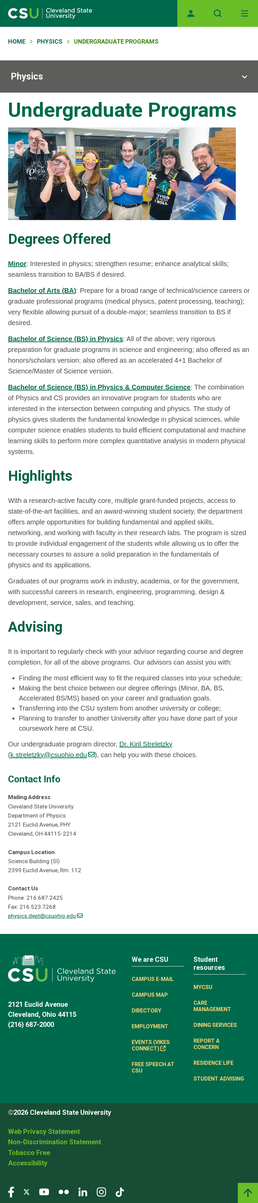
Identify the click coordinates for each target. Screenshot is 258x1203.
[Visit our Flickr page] (63, 1191)
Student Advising (219, 1079)
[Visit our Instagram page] (101, 1191)
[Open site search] (217, 13)
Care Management (212, 1006)
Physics (49, 41)
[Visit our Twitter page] (27, 1191)
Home (17, 41)
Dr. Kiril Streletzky (145, 744)
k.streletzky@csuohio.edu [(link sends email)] (52, 755)
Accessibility (27, 1163)
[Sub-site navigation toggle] (129, 76)
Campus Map (150, 995)
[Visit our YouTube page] (44, 1191)
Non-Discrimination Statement (54, 1142)
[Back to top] (248, 1193)
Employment (150, 1026)
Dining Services (215, 1025)
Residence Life (213, 1063)
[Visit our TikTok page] (120, 1191)
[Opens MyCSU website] (190, 13)
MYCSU (203, 987)
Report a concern (207, 1044)
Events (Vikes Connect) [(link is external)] (151, 1045)
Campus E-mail (153, 979)
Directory (146, 1010)
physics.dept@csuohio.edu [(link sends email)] (45, 915)
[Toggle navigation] (244, 13)
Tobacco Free (29, 1153)
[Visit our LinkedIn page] (82, 1191)
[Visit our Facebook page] (11, 1191)
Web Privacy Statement (44, 1132)
